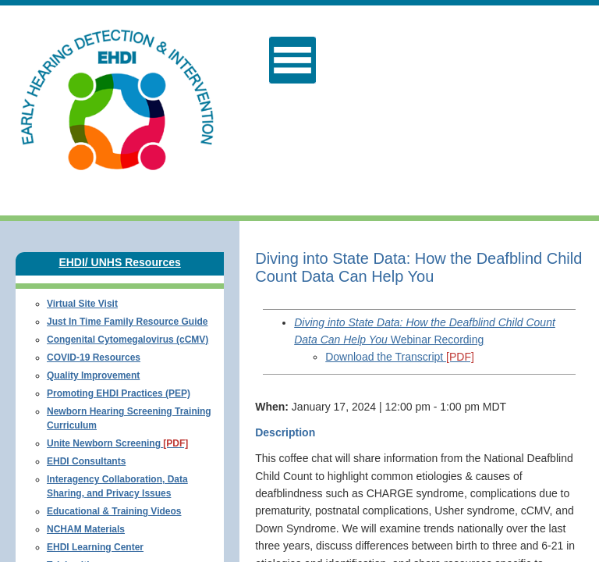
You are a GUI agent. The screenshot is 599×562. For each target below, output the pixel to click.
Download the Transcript (399, 356)
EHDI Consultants (86, 461)
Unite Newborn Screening (117, 443)
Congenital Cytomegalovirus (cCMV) (127, 339)
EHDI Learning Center (95, 547)
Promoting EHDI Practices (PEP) (118, 393)
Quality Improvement (93, 375)
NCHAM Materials (86, 529)
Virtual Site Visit (82, 303)
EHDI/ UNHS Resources (119, 262)
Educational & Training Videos (114, 511)
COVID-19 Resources (93, 357)
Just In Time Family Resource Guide (127, 321)
